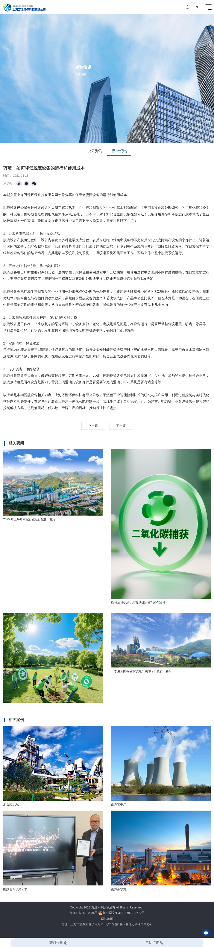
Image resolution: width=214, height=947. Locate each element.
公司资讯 (95, 151)
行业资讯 (119, 151)
